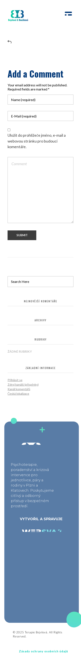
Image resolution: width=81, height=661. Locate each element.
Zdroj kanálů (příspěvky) (23, 384)
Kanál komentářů (19, 389)
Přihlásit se (15, 380)
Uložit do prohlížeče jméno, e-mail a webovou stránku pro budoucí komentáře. (37, 141)
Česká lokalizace (18, 393)
